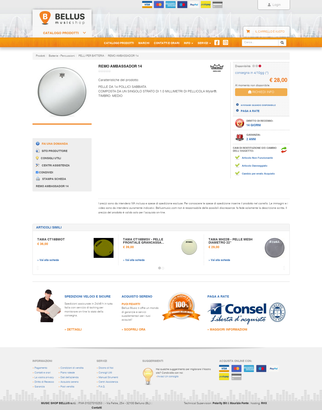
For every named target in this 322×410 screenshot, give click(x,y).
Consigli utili (48, 158)
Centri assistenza (53, 165)
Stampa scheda (51, 179)
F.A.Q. (102, 386)
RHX (264, 403)
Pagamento (41, 368)
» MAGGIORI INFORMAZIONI (227, 329)
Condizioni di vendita (71, 368)
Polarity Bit (220, 403)
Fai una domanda (52, 143)
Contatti (97, 407)
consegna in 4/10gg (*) (252, 73)
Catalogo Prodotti (61, 33)
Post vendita (67, 386)
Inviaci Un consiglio (167, 376)
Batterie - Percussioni (62, 56)
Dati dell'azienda (69, 377)
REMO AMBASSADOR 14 (123, 56)
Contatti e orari (43, 372)
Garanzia (40, 386)
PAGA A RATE (250, 111)
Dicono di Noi (106, 368)
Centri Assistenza (108, 382)
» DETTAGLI (73, 329)
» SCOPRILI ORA (133, 329)
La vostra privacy (44, 377)
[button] (37, 268)
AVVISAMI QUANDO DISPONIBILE (258, 105)
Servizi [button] (204, 43)
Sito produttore (51, 151)
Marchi (143, 43)
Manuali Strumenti (108, 377)
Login (274, 5)
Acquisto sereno (69, 382)
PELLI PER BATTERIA (91, 56)
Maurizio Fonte (239, 403)
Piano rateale (67, 372)
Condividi (44, 172)
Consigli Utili (105, 372)
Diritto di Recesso (44, 382)
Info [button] (188, 43)
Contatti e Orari (166, 43)
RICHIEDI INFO (261, 92)
